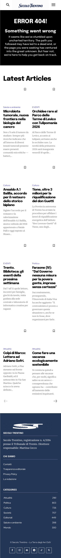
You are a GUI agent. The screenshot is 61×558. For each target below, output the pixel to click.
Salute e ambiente (11, 107)
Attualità (7, 348)
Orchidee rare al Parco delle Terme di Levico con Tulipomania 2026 (44, 119)
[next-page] (55, 401)
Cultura (6, 185)
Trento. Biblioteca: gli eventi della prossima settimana (13, 275)
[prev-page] (5, 401)
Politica (35, 263)
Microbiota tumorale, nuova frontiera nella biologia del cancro (16, 119)
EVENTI (36, 107)
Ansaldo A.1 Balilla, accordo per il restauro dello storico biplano (15, 197)
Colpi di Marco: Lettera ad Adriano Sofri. (14, 357)
